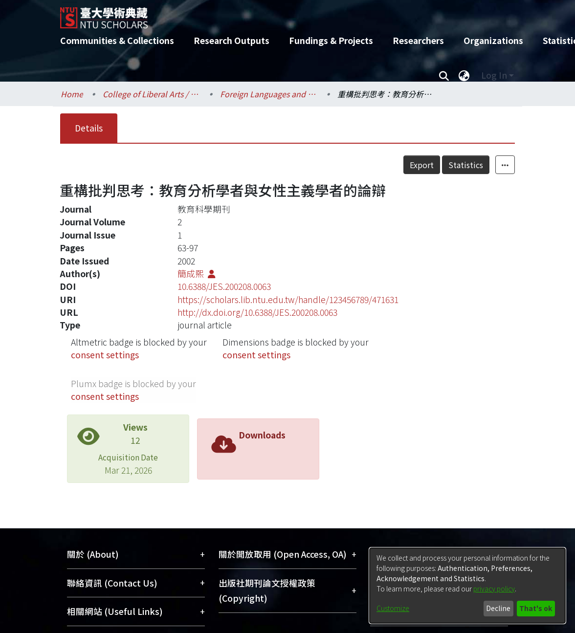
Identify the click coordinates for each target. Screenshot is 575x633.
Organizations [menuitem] (493, 40)
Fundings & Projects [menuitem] (331, 40)
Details (89, 128)
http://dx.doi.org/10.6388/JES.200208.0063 (257, 312)
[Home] (279, 14)
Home (72, 94)
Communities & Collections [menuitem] (117, 40)
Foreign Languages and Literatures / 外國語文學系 (269, 94)
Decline (498, 608)
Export (422, 165)
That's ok (535, 608)
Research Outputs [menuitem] (231, 40)
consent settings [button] (105, 355)
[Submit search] (444, 75)
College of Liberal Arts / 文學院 (151, 94)
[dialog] (467, 585)
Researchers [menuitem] (418, 40)
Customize (392, 608)
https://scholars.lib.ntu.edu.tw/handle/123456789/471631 (287, 299)
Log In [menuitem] (494, 75)
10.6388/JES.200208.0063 (224, 286)
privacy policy (494, 588)
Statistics (465, 165)
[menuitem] (464, 75)
